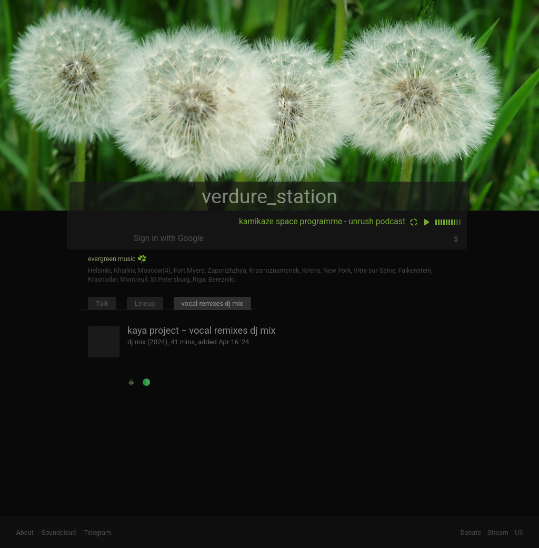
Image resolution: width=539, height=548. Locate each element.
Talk (102, 303)
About (25, 532)
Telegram (97, 532)
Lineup (145, 303)
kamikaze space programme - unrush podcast (322, 221)
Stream (497, 532)
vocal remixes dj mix (212, 303)
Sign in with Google (169, 238)
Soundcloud (59, 532)
